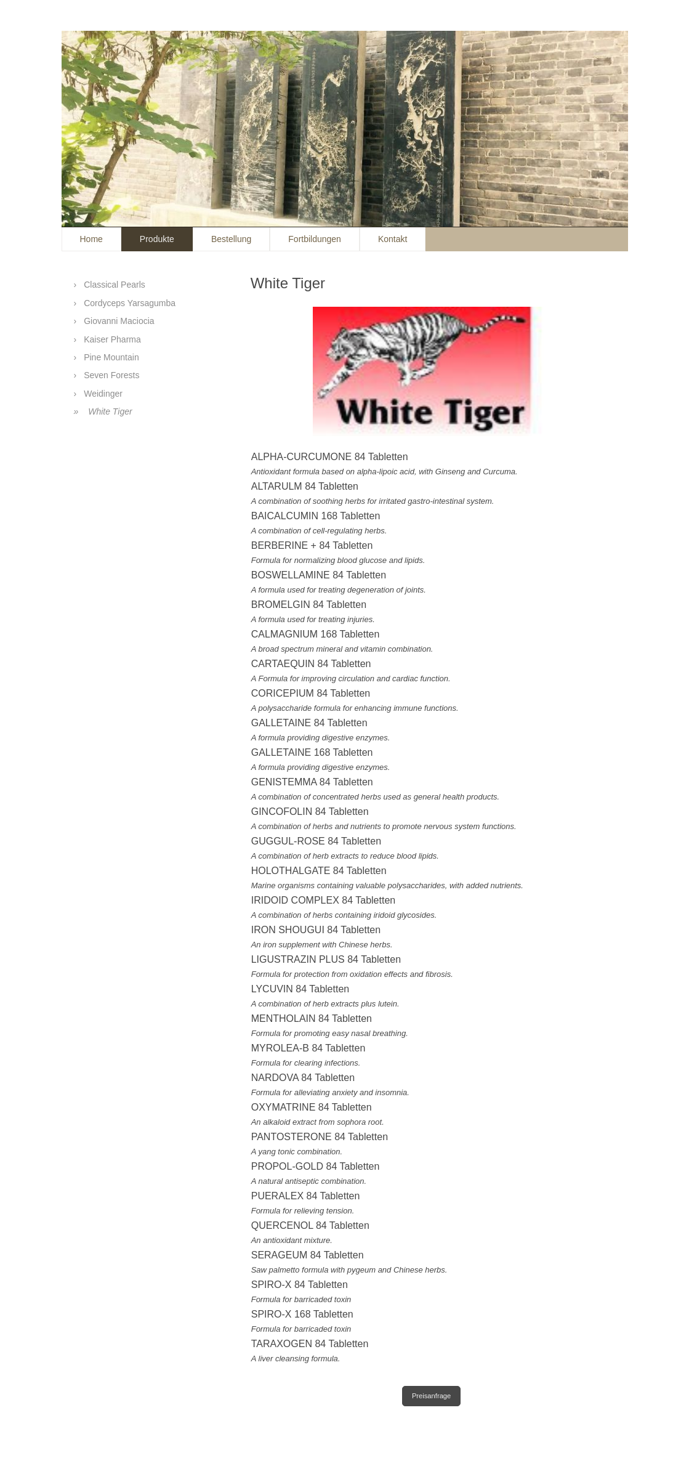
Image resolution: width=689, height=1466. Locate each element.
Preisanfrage (431, 1395)
